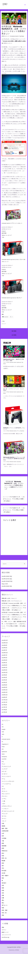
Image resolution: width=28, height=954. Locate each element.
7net (3, 237)
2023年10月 (5, 652)
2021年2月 (4, 682)
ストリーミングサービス (8, 781)
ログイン (4, 929)
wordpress (4, 756)
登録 (3, 927)
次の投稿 (14, 335)
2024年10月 (5, 642)
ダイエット (4, 791)
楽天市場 (4, 233)
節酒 (3, 890)
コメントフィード (6, 934)
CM (2, 726)
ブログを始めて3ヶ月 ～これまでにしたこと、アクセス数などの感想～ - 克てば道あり (14, 499)
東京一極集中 (5, 875)
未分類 (3, 873)
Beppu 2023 (5, 583)
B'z (2, 724)
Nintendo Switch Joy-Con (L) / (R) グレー (12, 297)
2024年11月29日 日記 (7, 581)
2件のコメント (5, 36)
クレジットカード (6, 776)
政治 (3, 853)
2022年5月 (4, 670)
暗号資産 (4, 870)
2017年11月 (4, 702)
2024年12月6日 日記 (7, 586)
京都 (3, 823)
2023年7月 (4, 655)
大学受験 (4, 838)
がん (3, 761)
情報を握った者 (6, 598)
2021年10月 (4, 672)
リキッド (4, 821)
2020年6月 (4, 685)
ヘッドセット (5, 808)
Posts (3, 746)
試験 (3, 895)
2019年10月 (4, 692)
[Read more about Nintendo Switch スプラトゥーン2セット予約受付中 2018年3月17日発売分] (14, 447)
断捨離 (3, 860)
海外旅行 (4, 883)
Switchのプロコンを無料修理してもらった (14, 428)
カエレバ (10, 227)
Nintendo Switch (14, 36)
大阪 (3, 840)
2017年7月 (4, 707)
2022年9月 (4, 665)
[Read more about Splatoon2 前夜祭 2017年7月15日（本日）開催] (14, 351)
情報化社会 (4, 850)
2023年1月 (4, 662)
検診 (3, 878)
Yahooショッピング (7, 235)
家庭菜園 (4, 845)
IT (2, 736)
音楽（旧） (4, 912)
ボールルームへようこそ (8, 811)
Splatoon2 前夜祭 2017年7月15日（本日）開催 (13, 360)
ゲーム (18, 430)
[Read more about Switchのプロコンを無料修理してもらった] (14, 415)
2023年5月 (4, 657)
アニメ (3, 764)
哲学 (3, 836)
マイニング (4, 813)
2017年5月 (4, 712)
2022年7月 (4, 667)
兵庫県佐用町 (5, 831)
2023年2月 (4, 660)
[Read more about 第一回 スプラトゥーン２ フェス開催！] (14, 381)
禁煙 (3, 888)
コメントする (6, 362)
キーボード (4, 774)
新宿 (3, 863)
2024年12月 (5, 640)
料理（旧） (4, 858)
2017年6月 (4, 709)
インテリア (4, 769)
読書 (3, 897)
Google (3, 729)
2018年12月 (4, 694)
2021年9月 (4, 675)
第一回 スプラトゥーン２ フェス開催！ (13, 389)
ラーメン (4, 818)
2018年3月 (4, 697)
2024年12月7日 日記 (7, 578)
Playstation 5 (5, 744)
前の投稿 (14, 331)
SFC (3, 749)
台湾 (3, 833)
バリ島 (3, 801)
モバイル (4, 816)
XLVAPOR (4, 759)
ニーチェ (4, 798)
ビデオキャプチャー (7, 806)
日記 (3, 868)
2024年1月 (4, 650)
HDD (3, 731)
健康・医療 (4, 828)
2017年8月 (4, 704)
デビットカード (6, 793)
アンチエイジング (6, 766)
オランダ (4, 771)
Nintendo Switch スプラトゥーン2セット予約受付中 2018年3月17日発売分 (14, 459)
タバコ (3, 788)
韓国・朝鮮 (4, 910)
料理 (3, 855)
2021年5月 (4, 677)
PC (2, 741)
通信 (3, 900)
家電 (3, 848)
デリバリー (4, 796)
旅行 (3, 865)
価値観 (3, 826)
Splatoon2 (19, 362)
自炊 (3, 893)
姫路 (3, 843)
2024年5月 (4, 647)
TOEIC (3, 754)
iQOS (3, 734)
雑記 (3, 902)
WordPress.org (5, 937)
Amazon (4, 231)
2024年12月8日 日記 (7, 576)
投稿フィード (5, 932)
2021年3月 (4, 680)
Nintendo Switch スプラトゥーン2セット (12, 223)
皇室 (3, 885)
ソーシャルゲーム (6, 783)
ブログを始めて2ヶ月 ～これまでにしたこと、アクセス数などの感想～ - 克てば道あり (14, 510)
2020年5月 (4, 687)
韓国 (3, 907)
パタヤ (3, 803)
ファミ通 (4, 65)
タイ (3, 786)
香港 (3, 915)
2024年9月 (4, 645)
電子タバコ (4, 905)
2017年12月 (4, 699)
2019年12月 (4, 690)
